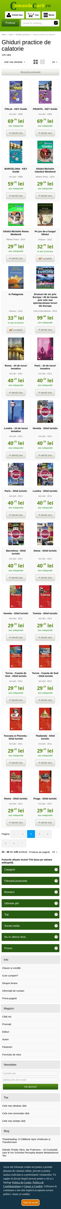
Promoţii (6, 1024)
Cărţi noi (6, 1016)
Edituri (5, 1031)
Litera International (42, 311)
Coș (33, 15)
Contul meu (15, 15)
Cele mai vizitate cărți (14, 1121)
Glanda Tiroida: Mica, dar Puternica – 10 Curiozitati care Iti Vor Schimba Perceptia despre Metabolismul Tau (30, 1152)
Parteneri (7, 1047)
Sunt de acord (30, 1202)
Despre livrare (9, 983)
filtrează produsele (30, 72)
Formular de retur (11, 1054)
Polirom (41, 239)
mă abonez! (30, 1086)
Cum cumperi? (10, 975)
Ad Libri (12, 114)
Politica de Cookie (21, 1182)
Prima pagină (9, 998)
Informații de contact (13, 990)
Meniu (49, 15)
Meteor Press (42, 177)
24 (55, 62)
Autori (5, 1039)
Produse (10, 22)
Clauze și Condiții (33, 1186)
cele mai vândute (14, 62)
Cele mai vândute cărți (14, 1105)
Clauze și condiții (11, 968)
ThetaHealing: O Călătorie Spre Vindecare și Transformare (26, 1140)
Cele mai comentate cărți (15, 1113)
